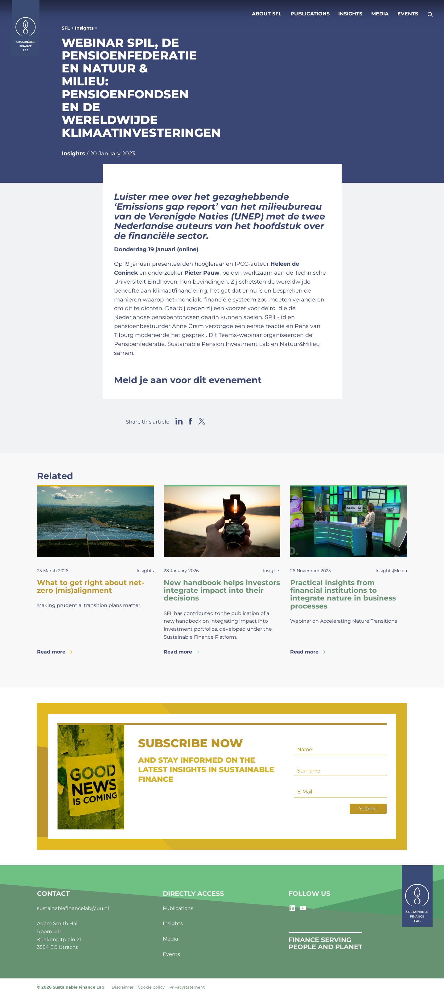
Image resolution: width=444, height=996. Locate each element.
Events (407, 14)
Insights (350, 14)
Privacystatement (187, 987)
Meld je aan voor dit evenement (188, 380)
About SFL (267, 14)
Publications (310, 14)
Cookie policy (151, 987)
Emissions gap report (166, 206)
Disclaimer (123, 987)
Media (379, 14)
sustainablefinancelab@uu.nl (73, 908)
